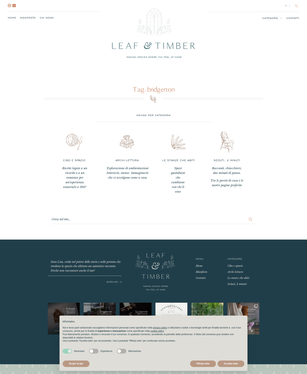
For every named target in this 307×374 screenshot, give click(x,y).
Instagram (10, 5)
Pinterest (15, 5)
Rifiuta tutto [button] (202, 363)
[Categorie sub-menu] (282, 18)
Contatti (292, 18)
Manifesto (28, 17)
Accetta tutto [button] (231, 363)
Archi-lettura (235, 272)
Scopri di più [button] (76, 363)
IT (286, 5)
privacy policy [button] (160, 327)
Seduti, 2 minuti (237, 284)
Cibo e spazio (235, 266)
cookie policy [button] (157, 331)
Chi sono (47, 17)
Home (12, 17)
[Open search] (296, 6)
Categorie (270, 18)
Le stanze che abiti (238, 278)
